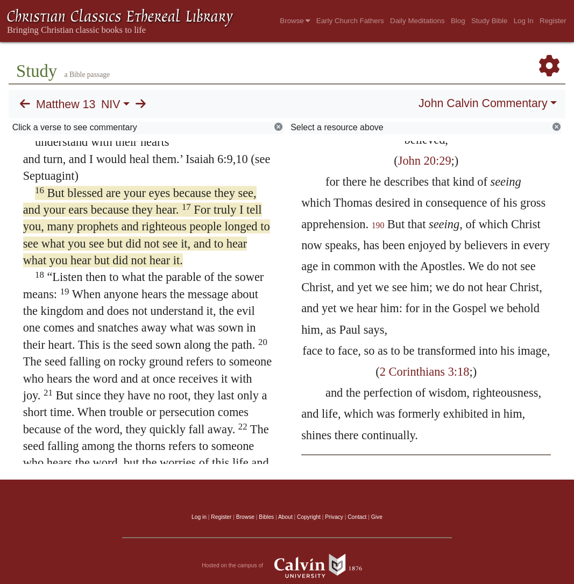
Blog (458, 21)
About (285, 517)
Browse (295, 21)
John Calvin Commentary (483, 103)
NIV (111, 104)
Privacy (334, 517)
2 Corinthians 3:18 (425, 371)
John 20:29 (424, 160)
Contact (357, 517)
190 (378, 225)
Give (376, 517)
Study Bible (489, 21)
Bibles (266, 517)
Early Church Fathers (350, 21)
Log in (199, 517)
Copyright (309, 517)
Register (553, 21)
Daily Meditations (417, 21)
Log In (524, 21)
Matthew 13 (65, 104)
